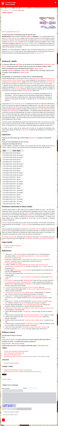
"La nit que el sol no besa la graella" (22, 269)
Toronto (5, 222)
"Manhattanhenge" (36, 276)
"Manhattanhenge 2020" (11, 263)
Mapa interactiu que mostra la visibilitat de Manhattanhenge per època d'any (22, 371)
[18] (21, 224)
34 (39, 53)
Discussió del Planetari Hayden (11, 362)
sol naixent (17, 38)
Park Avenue (47, 64)
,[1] (38, 36)
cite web (42, 266)
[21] (54, 238)
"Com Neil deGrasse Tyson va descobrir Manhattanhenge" (38, 273)
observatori (17, 88)
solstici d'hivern (25, 70)
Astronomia (21, 10)
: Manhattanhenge (43, 345)
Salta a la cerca (15, 31)
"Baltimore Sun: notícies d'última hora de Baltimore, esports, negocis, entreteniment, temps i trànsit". (30, 307)
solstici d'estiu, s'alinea (31, 83)
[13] (20, 152)
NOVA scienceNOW (18, 356)
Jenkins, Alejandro (17, 254)
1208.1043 (21, 256)
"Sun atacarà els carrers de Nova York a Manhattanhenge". (20, 292)
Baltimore (31, 214)
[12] (8, 131)
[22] (2, 239)
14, (35, 53)
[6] (54, 78)
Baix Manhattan (49, 108)
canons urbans (10, 51)
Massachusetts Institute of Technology (44, 238)
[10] (29, 110)
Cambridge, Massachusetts (9, 236)
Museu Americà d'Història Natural (16, 80)
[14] (20, 161)
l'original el (18, 261)
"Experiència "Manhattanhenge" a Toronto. (34, 314)
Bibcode (27, 256)
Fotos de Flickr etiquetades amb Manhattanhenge (16, 351)
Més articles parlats (18, 343)
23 (37, 53)
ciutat (30, 228)
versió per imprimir (6, 379)
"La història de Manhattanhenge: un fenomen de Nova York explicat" (22, 287)
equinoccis (11, 70)
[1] (16, 117)
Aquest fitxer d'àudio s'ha (9, 339)
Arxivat (32, 283)
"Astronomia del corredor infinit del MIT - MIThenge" (34, 326)
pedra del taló (44, 83)
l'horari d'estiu (24, 72)
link (46, 328)
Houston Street (39, 108)
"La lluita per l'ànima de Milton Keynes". (34, 320)
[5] (40, 78)
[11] (53, 125)
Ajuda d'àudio (7, 343)
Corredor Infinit (28, 238)
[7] (53, 83)
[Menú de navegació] (55, 2)
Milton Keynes (36, 228)
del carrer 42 (32, 138)
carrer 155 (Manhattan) (12, 110)
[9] (10, 100)
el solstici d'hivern (33, 43)
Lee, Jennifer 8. (9, 280)
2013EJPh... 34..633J (34, 256)
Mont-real (25, 224)
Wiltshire (19, 81)
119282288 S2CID (16, 257)
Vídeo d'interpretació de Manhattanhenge (14, 352)
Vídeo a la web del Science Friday (12, 354)
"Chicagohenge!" (27, 311)
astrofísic (4, 80)
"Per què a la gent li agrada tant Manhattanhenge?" (38, 288)
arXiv (17, 256)
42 (41, 53)
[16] (45, 216)
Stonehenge (39, 40)
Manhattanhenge (8, 356)
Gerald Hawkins (20, 87)
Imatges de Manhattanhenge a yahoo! (13, 369)
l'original (8, 325)
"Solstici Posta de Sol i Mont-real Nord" (33, 316)
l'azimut (45, 105)
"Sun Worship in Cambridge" (32, 323)
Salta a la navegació (7, 31)
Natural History (36, 78)
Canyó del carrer (8, 247)
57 (43, 53)
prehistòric (10, 81)
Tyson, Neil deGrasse (26, 276)
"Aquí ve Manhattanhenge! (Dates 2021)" (33, 304)
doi (41, 256)
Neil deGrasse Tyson (12, 41)
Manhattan (6, 40)
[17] (15, 219)
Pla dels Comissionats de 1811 (17, 103)
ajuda (12, 268)
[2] (54, 51)
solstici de (30, 36)
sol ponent (8, 38)
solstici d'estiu (24, 43)
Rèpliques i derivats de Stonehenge (12, 245)
